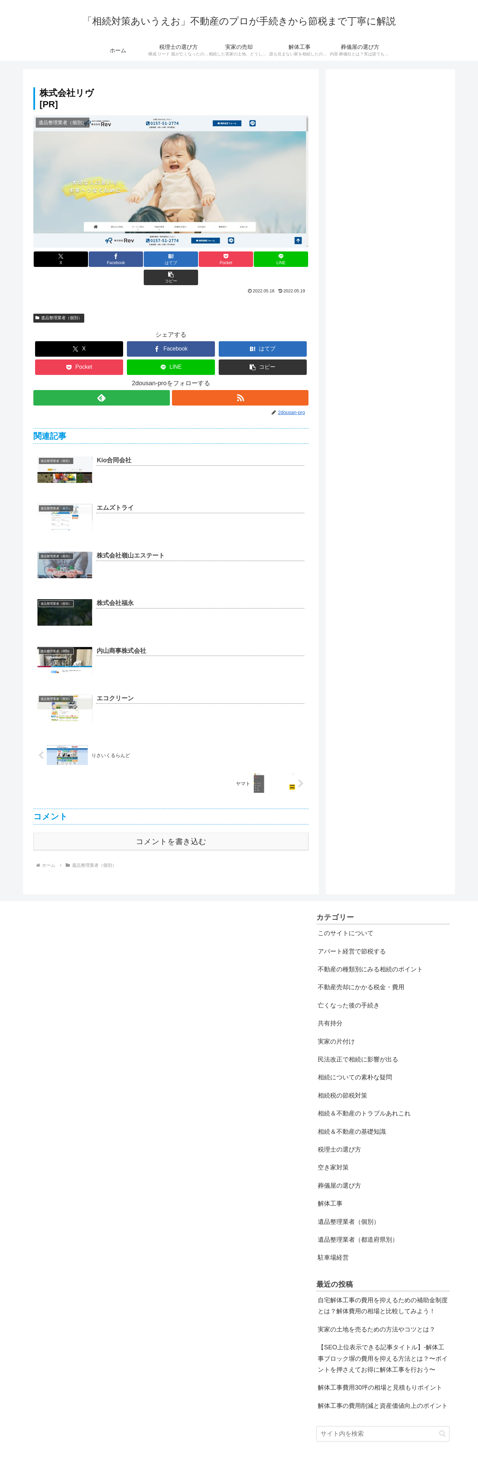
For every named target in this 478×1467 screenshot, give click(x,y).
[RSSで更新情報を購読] (240, 379)
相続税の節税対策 (342, 1077)
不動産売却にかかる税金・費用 (361, 969)
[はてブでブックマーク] (148, 259)
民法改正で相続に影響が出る (358, 1041)
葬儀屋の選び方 (339, 1167)
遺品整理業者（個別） (58, 299)
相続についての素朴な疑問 (355, 1059)
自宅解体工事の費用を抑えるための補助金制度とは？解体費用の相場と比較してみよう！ (383, 1287)
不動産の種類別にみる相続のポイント (370, 951)
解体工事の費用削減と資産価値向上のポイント (383, 1387)
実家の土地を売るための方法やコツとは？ (376, 1311)
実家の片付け (336, 1023)
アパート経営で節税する (352, 933)
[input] (382, 1415)
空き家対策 (333, 1149)
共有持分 (330, 1005)
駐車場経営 (333, 1239)
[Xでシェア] (56, 259)
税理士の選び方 (339, 1131)
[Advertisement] (390, 124)
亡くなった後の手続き (349, 987)
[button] (285, 259)
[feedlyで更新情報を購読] (101, 379)
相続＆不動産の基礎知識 (352, 1113)
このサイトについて (345, 915)
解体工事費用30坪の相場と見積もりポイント (380, 1369)
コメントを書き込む (171, 823)
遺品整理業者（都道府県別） (358, 1221)
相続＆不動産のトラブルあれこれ (364, 1095)
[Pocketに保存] (194, 259)
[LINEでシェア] (240, 259)
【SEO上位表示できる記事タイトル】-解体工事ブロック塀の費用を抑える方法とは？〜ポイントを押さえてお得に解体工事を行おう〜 (383, 1340)
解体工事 (330, 1185)
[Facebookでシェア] (102, 259)
